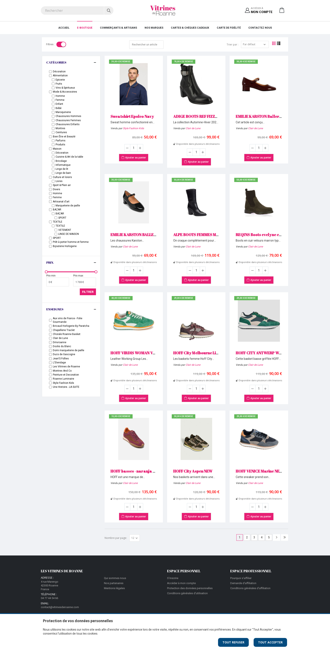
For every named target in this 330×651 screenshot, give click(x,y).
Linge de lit (62, 168)
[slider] (46, 271)
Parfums (60, 140)
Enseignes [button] (54, 309)
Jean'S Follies (61, 358)
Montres (60, 128)
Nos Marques (154, 27)
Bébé (58, 108)
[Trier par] (255, 44)
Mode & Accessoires (65, 91)
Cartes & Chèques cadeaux (190, 27)
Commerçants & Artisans (118, 27)
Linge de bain (63, 172)
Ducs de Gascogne (64, 354)
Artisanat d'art (61, 201)
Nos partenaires (113, 583)
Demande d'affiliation (243, 583)
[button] (282, 11)
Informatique (63, 164)
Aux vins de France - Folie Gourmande (67, 320)
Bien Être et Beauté (64, 136)
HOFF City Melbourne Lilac (197, 352)
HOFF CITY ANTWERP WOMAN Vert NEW (271, 352)
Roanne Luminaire (63, 378)
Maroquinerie (63, 112)
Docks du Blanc (62, 346)
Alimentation (60, 75)
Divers (56, 189)
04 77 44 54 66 (49, 598)
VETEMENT (64, 230)
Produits (60, 144)
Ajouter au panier (133, 157)
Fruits (59, 83)
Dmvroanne (59, 342)
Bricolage (61, 160)
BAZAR (57, 209)
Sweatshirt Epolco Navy (132, 116)
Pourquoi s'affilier (240, 578)
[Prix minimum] (57, 282)
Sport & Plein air (62, 185)
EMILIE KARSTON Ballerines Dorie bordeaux (276, 116)
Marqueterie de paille (68, 205)
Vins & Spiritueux (65, 87)
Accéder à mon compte (181, 583)
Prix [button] (50, 262)
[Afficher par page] (134, 538)
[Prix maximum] (84, 282)
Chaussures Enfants (68, 124)
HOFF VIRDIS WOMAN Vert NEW (138, 352)
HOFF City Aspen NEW (192, 471)
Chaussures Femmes (68, 120)
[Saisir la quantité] (133, 148)
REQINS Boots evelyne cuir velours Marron (275, 234)
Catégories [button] (56, 62)
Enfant (59, 103)
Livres (59, 181)
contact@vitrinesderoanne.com (60, 607)
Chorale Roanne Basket (66, 334)
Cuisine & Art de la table (69, 156)
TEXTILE (57, 221)
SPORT (62, 217)
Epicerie (60, 79)
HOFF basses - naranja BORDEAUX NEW (146, 471)
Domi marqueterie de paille (68, 350)
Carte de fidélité (229, 27)
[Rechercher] (108, 10)
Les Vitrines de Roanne (66, 366)
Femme (60, 99)
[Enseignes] (50, 320)
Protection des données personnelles (190, 588)
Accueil (63, 27)
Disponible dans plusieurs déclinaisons (196, 143)
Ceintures (61, 132)
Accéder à (262, 10)
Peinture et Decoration (66, 374)
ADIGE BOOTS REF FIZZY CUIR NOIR (205, 116)
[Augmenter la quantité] (140, 148)
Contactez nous (260, 27)
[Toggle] (61, 44)
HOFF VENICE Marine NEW (259, 471)
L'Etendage (59, 362)
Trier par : (232, 44)
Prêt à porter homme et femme (71, 241)
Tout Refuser (233, 642)
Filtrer (88, 292)
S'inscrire (172, 578)
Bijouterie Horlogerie (65, 246)
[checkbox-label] (50, 71)
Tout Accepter (270, 642)
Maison (57, 148)
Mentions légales (114, 588)
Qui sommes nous (115, 578)
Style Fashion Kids (133, 128)
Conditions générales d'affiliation (250, 588)
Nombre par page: (116, 538)
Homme (60, 95)
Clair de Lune (193, 128)
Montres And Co (62, 370)
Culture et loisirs (62, 177)
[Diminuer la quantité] (127, 148)
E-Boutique (84, 27)
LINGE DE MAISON (68, 233)
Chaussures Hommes (68, 116)
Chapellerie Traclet (64, 330)
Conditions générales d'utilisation (187, 593)
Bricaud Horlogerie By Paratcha (71, 325)
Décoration (59, 71)
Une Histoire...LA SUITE (66, 386)
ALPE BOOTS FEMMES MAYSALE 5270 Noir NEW (215, 234)
